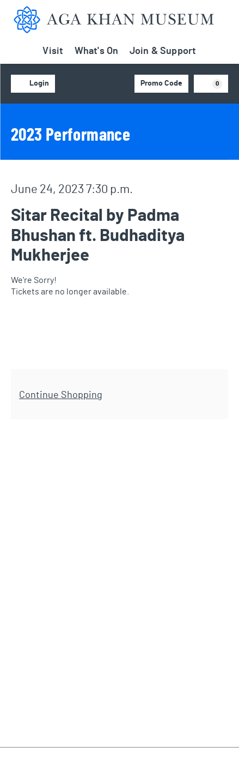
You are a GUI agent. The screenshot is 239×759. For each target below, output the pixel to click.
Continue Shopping (60, 395)
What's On (97, 51)
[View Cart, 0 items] (211, 84)
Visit (52, 51)
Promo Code (161, 83)
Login (33, 84)
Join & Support (163, 51)
